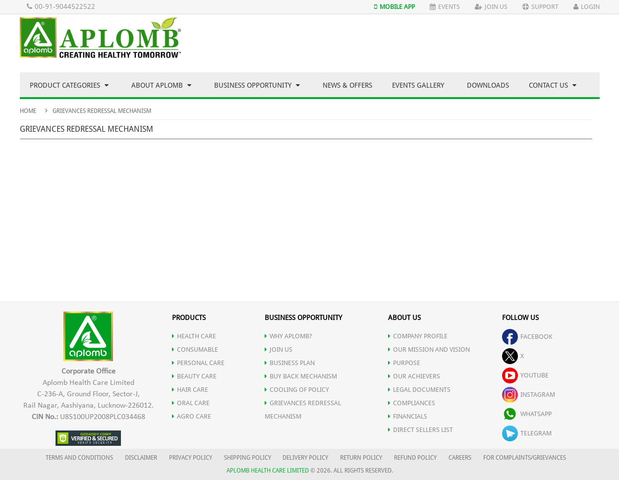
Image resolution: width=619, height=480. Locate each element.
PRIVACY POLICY (190, 457)
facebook (527, 336)
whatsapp (527, 414)
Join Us (491, 6)
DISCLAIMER (141, 457)
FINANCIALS (407, 416)
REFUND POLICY (415, 457)
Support (540, 6)
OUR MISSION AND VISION (429, 349)
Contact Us (552, 85)
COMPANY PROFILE (418, 336)
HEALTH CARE (194, 336)
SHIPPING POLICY (248, 457)
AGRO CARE (191, 416)
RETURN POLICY (361, 457)
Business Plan (290, 363)
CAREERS (460, 457)
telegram (527, 433)
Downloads (488, 85)
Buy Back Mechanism (301, 376)
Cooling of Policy (297, 389)
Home (28, 110)
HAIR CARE (190, 389)
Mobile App (394, 6)
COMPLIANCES (411, 403)
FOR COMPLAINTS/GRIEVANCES (524, 457)
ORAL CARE (191, 403)
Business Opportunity (257, 85)
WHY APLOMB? (288, 336)
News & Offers (347, 85)
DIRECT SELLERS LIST (420, 429)
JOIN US (278, 349)
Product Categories (69, 85)
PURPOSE (404, 363)
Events (445, 6)
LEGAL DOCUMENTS (419, 389)
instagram (528, 394)
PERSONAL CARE (198, 363)
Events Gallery (418, 85)
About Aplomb (161, 85)
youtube (525, 375)
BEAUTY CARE (194, 376)
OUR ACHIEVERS (414, 376)
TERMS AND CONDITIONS (79, 457)
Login (586, 6)
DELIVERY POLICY (305, 457)
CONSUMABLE (195, 349)
